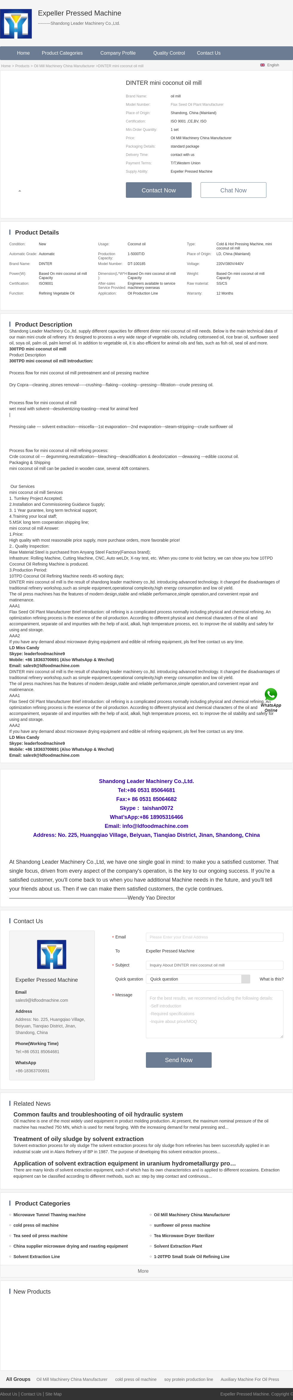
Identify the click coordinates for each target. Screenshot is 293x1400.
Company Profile (120, 53)
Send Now (179, 1060)
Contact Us (209, 53)
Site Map (53, 1394)
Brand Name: (136, 96)
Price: (130, 138)
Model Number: (138, 104)
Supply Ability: (137, 171)
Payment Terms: (139, 163)
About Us (8, 1394)
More (143, 1271)
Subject (120, 965)
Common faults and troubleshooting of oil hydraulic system (98, 1114)
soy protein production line (188, 1379)
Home (23, 53)
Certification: (136, 121)
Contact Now (159, 190)
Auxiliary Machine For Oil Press (250, 1379)
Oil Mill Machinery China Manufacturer (64, 66)
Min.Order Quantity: (141, 130)
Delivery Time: (137, 155)
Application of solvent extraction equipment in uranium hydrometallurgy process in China (126, 1163)
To (117, 951)
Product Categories (65, 53)
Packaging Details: (140, 146)
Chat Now (233, 190)
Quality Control (169, 53)
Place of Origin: (138, 113)
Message (121, 995)
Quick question (129, 979)
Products (22, 66)
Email (118, 937)
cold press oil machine (136, 1379)
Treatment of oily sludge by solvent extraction (78, 1139)
